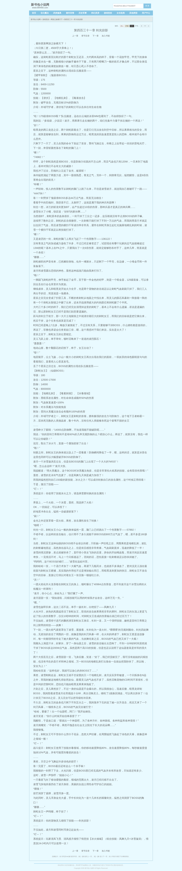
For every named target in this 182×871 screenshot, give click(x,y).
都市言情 (70, 13)
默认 (122, 26)
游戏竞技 (108, 13)
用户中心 (146, 13)
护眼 (127, 26)
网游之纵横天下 (56, 19)
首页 (34, 13)
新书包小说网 (36, 19)
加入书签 (106, 36)
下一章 (96, 36)
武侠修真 (57, 13)
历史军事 (83, 13)
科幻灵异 (95, 13)
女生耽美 (121, 13)
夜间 (131, 26)
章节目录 (85, 36)
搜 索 (147, 6)
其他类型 (133, 13)
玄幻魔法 (45, 13)
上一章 (75, 36)
